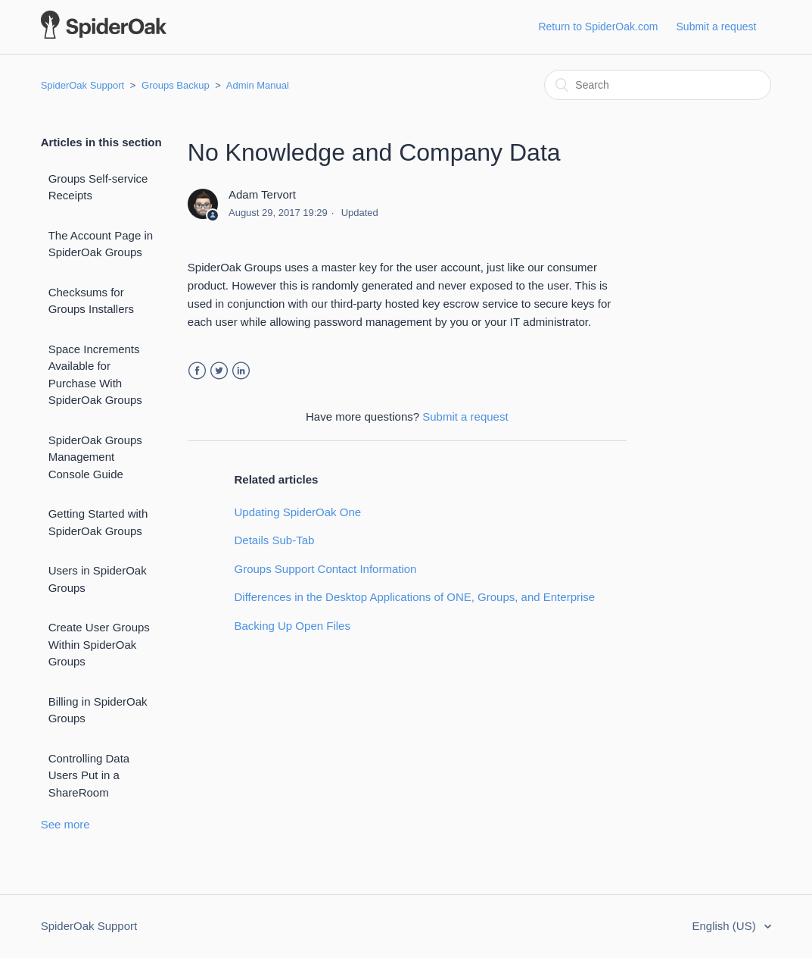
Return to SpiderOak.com (598, 26)
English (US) (725, 925)
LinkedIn (241, 371)
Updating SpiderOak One (298, 512)
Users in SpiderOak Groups (97, 579)
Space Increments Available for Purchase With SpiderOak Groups (95, 375)
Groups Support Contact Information (326, 568)
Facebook (197, 371)
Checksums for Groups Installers (91, 301)
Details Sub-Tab (275, 540)
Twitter (219, 371)
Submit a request (717, 26)
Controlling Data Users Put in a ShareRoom (89, 775)
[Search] (657, 85)
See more (65, 824)
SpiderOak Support (83, 85)
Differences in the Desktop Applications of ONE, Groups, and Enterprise (415, 596)
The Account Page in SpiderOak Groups (100, 244)
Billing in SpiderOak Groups (98, 710)
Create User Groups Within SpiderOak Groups (99, 644)
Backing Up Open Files (292, 625)
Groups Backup (176, 85)
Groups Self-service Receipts (98, 187)
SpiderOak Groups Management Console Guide (95, 457)
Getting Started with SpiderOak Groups (98, 522)
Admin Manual (257, 85)
